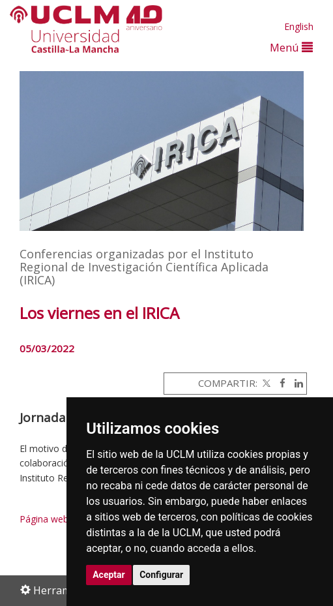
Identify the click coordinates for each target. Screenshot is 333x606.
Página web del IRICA (64, 519)
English (298, 26)
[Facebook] (279, 382)
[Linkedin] (295, 382)
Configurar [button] (161, 574)
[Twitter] (265, 382)
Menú (291, 47)
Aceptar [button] (109, 574)
